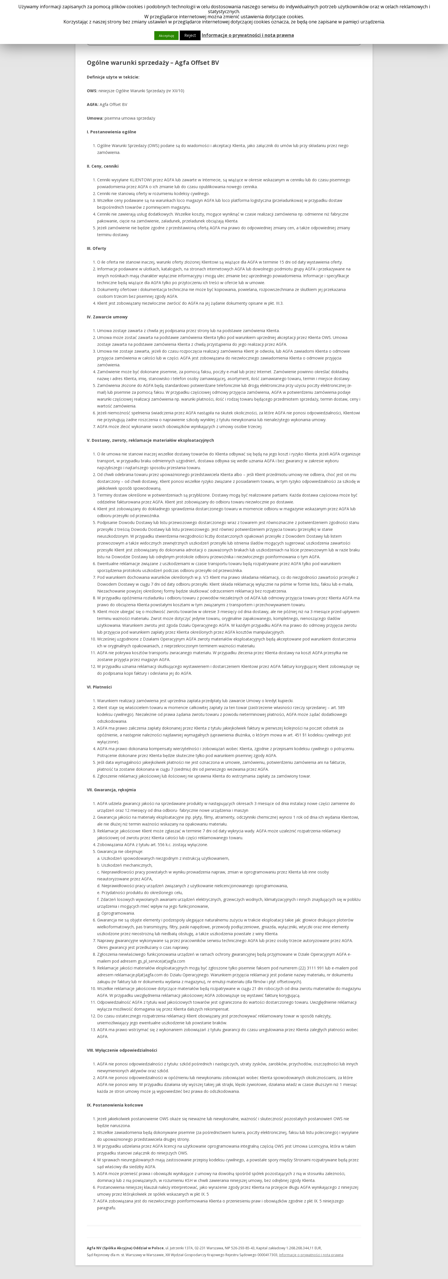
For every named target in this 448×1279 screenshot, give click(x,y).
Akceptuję (166, 35)
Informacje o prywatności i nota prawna (311, 1254)
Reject (190, 35)
